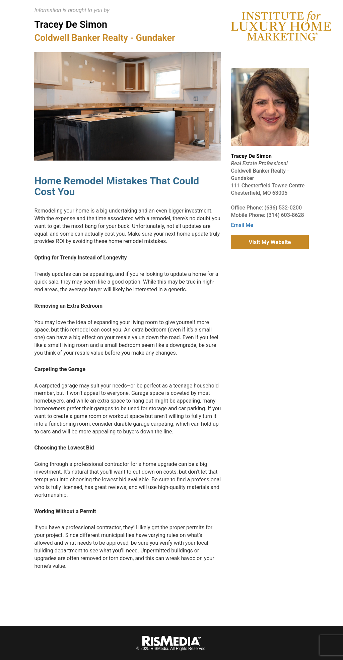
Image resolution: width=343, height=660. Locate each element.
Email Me (242, 225)
